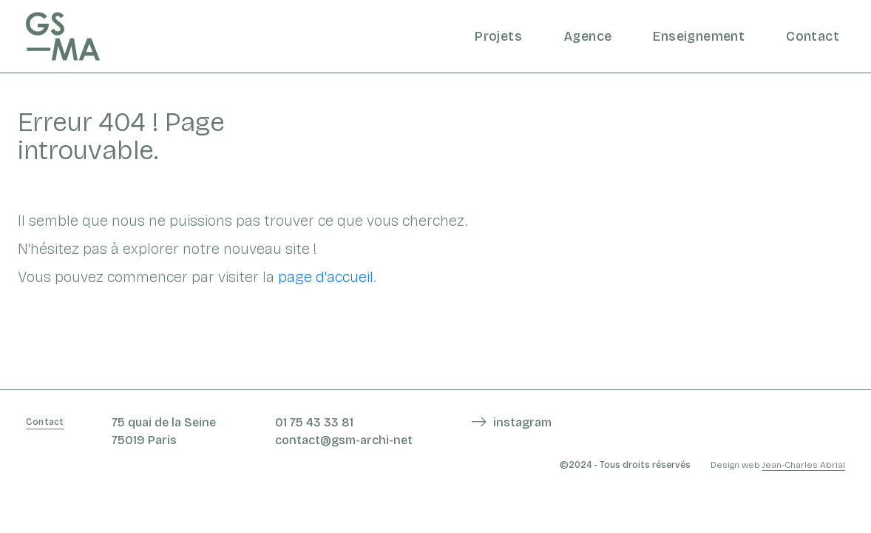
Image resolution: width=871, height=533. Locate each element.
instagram (522, 422)
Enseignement (699, 36)
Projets (498, 36)
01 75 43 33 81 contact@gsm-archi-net (344, 431)
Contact (812, 36)
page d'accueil (325, 277)
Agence (587, 36)
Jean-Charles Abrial (803, 465)
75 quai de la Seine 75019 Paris (164, 431)
